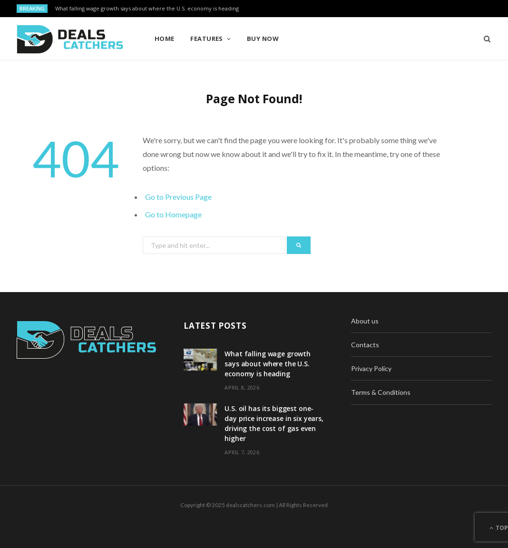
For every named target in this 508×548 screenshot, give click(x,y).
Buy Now (263, 38)
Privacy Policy (371, 368)
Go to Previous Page (178, 196)
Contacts (365, 345)
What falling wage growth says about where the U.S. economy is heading (147, 8)
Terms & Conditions (380, 392)
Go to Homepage (173, 214)
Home (165, 38)
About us (365, 321)
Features (206, 38)
